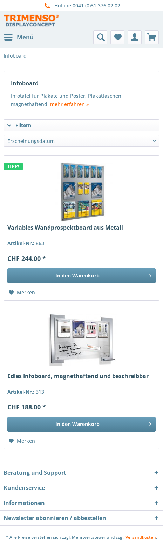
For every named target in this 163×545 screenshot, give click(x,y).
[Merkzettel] (117, 37)
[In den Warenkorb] (81, 275)
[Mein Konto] (135, 37)
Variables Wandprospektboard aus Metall (65, 227)
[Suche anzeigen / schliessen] (100, 37)
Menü (19, 36)
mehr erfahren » (69, 104)
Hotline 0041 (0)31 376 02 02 (82, 5)
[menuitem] (18, 37)
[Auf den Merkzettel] (22, 292)
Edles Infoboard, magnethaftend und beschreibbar (78, 376)
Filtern (19, 125)
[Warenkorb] (152, 37)
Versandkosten (140, 537)
